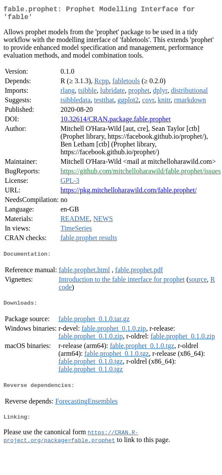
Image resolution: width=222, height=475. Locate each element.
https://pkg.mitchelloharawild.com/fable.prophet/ (128, 193)
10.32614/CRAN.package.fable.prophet (115, 122)
